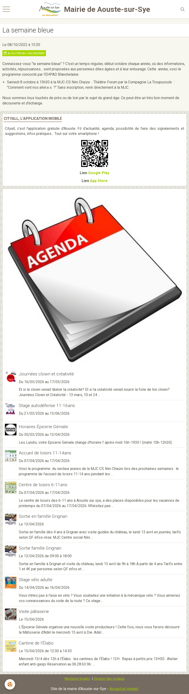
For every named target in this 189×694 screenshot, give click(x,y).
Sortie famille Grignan (40, 548)
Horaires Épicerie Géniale (43, 426)
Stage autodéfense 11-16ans (47, 405)
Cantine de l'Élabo (36, 643)
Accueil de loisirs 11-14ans (45, 453)
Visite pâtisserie (34, 611)
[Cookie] (10, 684)
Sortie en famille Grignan (43, 516)
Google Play (98, 173)
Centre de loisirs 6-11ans (43, 484)
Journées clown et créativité (46, 374)
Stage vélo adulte (35, 579)
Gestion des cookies (109, 679)
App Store (99, 181)
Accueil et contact (123, 689)
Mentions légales (77, 679)
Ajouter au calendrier (24, 53)
